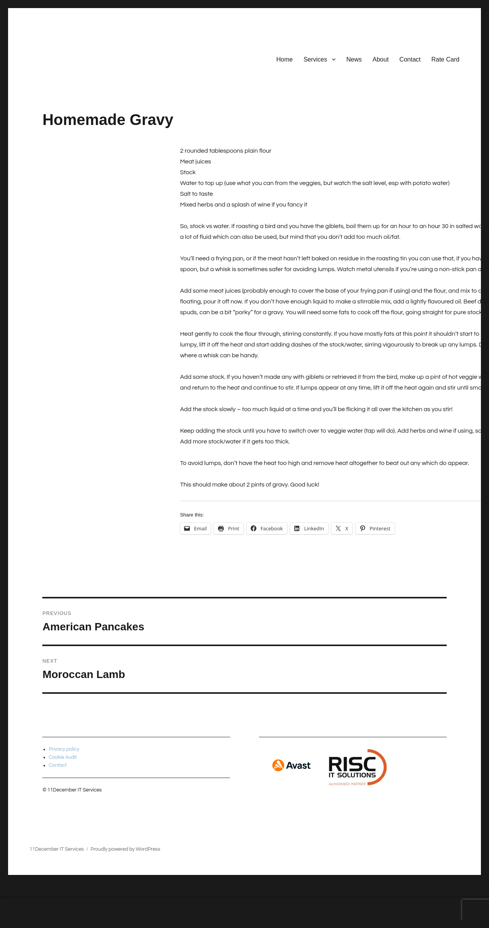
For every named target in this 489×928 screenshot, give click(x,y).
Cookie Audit (63, 757)
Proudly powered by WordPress (125, 849)
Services (315, 59)
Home (284, 59)
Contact (410, 59)
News (354, 59)
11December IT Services (57, 849)
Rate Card (445, 59)
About (380, 59)
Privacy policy (64, 749)
